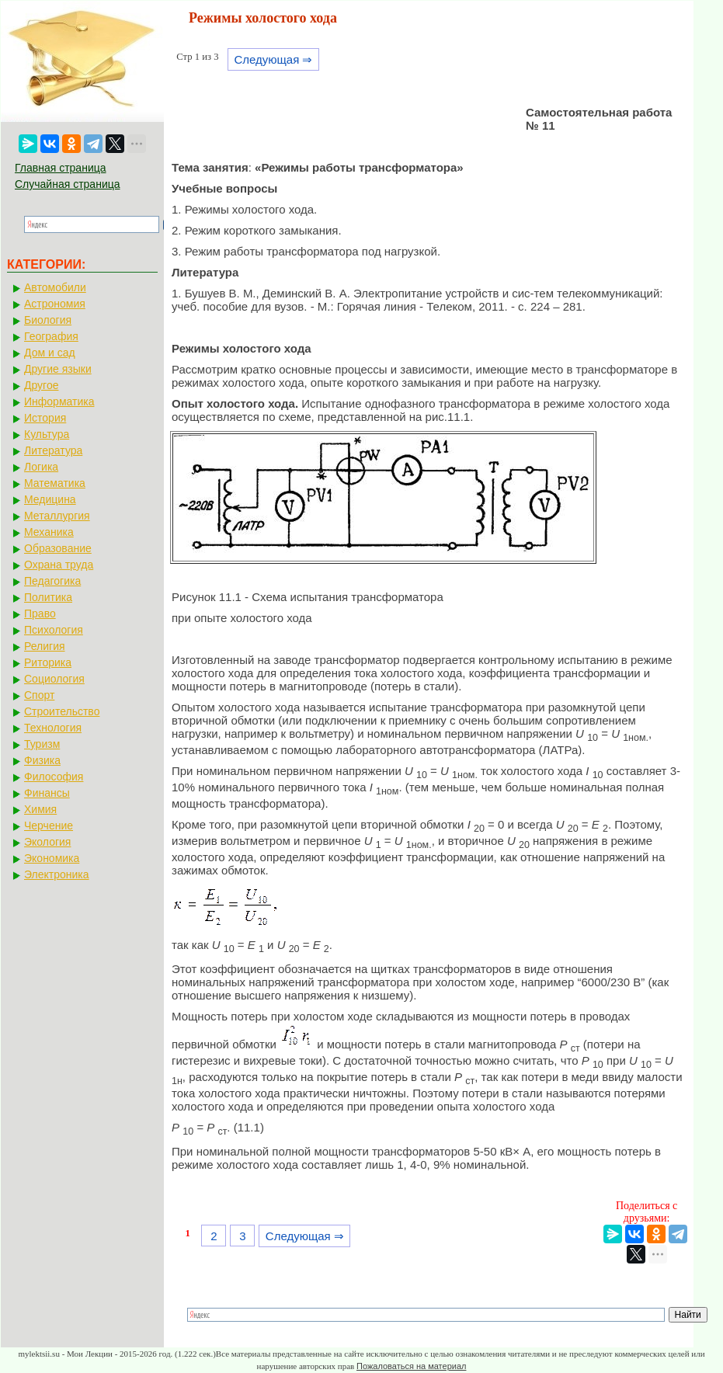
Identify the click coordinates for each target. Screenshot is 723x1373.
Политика (48, 597)
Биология (47, 320)
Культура (46, 434)
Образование (58, 548)
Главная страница (60, 168)
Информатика (59, 401)
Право (40, 613)
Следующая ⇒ (273, 59)
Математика (54, 483)
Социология (54, 679)
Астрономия (54, 303)
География (51, 336)
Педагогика (52, 581)
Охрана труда (58, 564)
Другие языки (58, 369)
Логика (41, 467)
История (45, 418)
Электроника (56, 874)
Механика (49, 532)
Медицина (50, 499)
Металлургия (57, 515)
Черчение (48, 825)
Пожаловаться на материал (411, 1366)
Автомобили (55, 287)
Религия (44, 646)
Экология (47, 842)
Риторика (47, 662)
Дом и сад (49, 352)
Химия (40, 809)
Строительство (61, 711)
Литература (53, 450)
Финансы (47, 793)
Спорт (39, 695)
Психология (53, 630)
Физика (42, 760)
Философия (53, 776)
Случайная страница (67, 184)
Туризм (42, 744)
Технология (53, 727)
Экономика (51, 858)
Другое (41, 385)
